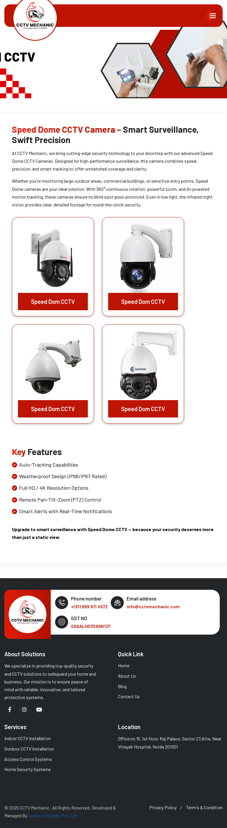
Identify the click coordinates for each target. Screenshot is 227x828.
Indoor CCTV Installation (27, 738)
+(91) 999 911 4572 (89, 606)
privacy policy (163, 807)
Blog (122, 686)
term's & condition (204, 807)
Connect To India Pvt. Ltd (52, 815)
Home (124, 665)
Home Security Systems (27, 769)
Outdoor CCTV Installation (29, 748)
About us (127, 676)
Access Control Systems (28, 759)
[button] (212, 15)
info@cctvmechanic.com (153, 606)
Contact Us (129, 696)
